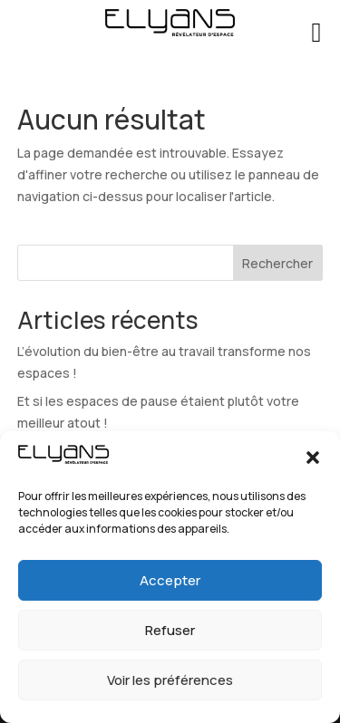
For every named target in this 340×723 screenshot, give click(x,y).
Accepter (170, 580)
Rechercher (277, 263)
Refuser (170, 630)
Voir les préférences (170, 679)
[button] (313, 457)
